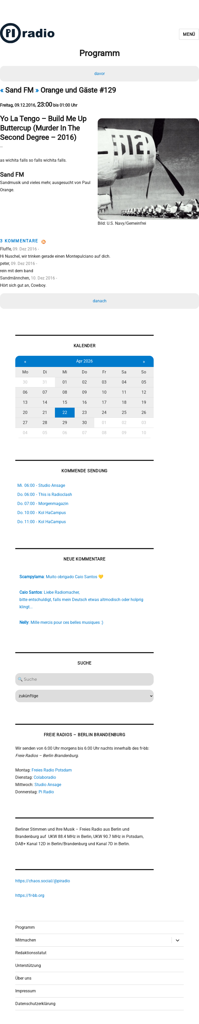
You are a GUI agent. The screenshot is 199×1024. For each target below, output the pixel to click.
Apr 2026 (84, 359)
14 (44, 401)
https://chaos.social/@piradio (42, 880)
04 (123, 380)
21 (44, 411)
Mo (25, 370)
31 (44, 380)
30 (25, 380)
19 (143, 401)
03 (104, 380)
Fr (104, 370)
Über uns (23, 977)
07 (44, 390)
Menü (189, 34)
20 (25, 411)
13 (25, 401)
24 (104, 411)
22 (64, 411)
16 (84, 401)
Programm (25, 926)
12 (143, 390)
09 (84, 390)
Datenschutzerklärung (35, 1003)
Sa (123, 370)
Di (45, 370)
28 (44, 421)
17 (104, 401)
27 (25, 421)
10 (104, 390)
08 (64, 390)
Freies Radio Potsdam (52, 769)
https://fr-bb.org (29, 894)
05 (143, 380)
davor (99, 73)
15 (64, 401)
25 (123, 411)
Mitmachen (25, 939)
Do (84, 370)
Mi (64, 370)
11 (123, 390)
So (143, 370)
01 (64, 380)
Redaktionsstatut (30, 952)
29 (64, 421)
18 (123, 401)
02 (84, 380)
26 (143, 411)
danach (99, 299)
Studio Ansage (47, 783)
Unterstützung (28, 964)
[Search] (84, 678)
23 (84, 411)
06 (25, 390)
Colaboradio (45, 776)
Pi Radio (46, 790)
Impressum (25, 990)
